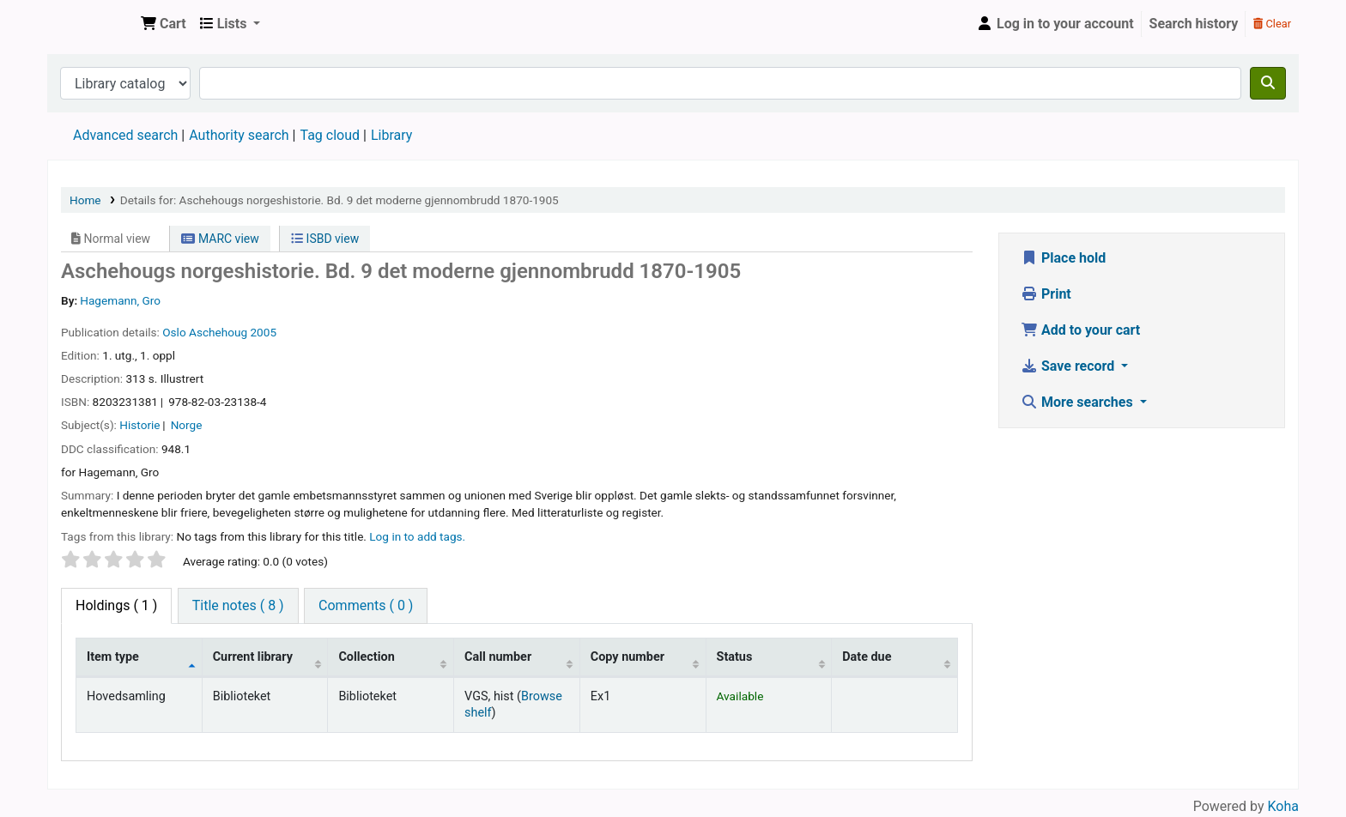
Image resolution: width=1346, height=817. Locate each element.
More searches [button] (1079, 402)
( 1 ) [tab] (116, 605)
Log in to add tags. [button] (417, 536)
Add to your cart (1080, 330)
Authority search (238, 135)
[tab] (238, 606)
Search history (1194, 23)
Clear (1272, 23)
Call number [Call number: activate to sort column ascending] (497, 657)
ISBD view (325, 238)
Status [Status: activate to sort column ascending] (735, 657)
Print (1046, 294)
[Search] (1268, 83)
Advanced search (125, 135)
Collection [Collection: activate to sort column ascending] (366, 657)
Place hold (1063, 258)
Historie (139, 425)
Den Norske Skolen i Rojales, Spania (91, 24)
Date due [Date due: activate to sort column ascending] (866, 657)
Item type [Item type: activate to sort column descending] (113, 657)
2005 (263, 332)
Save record (1069, 366)
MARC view (219, 238)
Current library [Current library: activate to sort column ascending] (253, 657)
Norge (187, 425)
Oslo (173, 332)
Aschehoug (218, 332)
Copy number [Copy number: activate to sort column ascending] (627, 657)
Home (85, 200)
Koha (1283, 806)
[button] (163, 24)
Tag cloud (330, 135)
